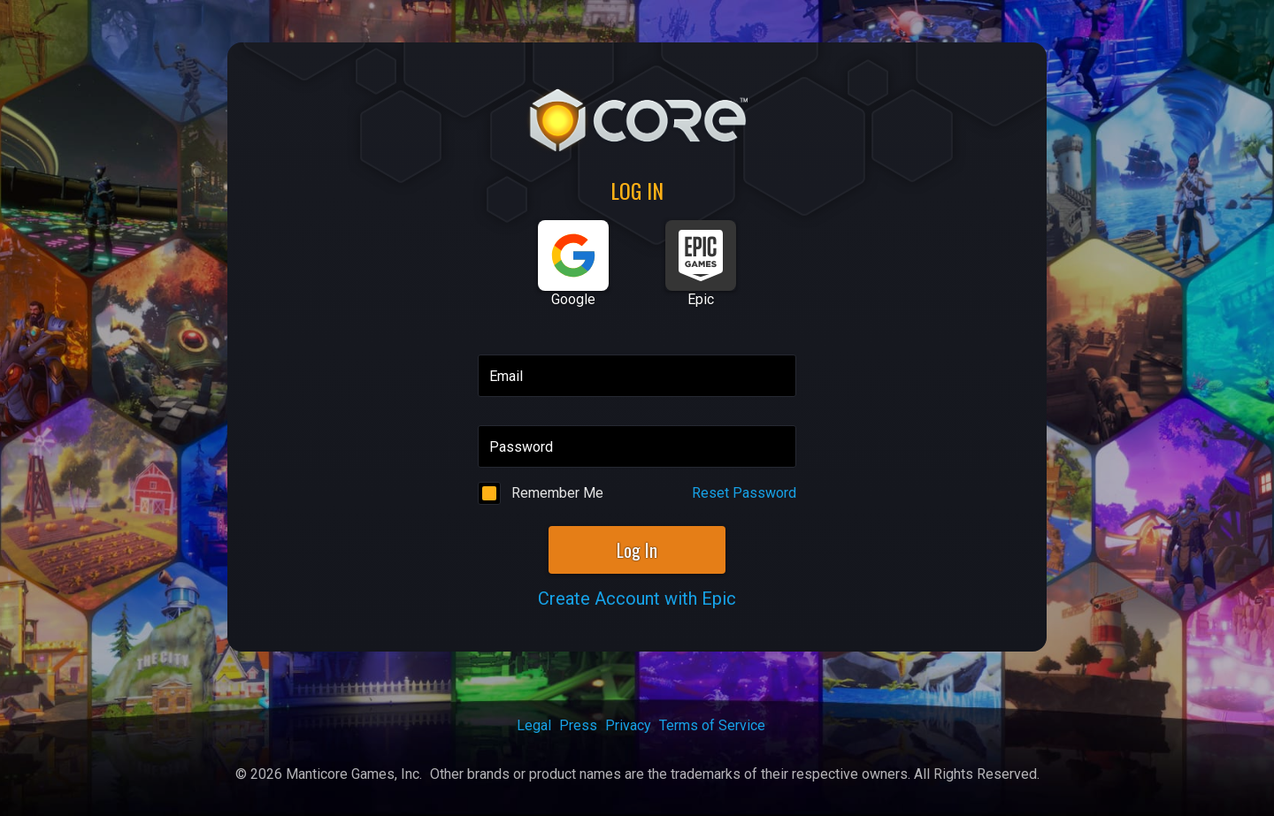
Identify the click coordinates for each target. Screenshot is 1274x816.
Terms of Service (712, 725)
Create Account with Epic (637, 598)
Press (578, 725)
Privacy (628, 725)
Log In (637, 550)
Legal (534, 725)
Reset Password (744, 492)
